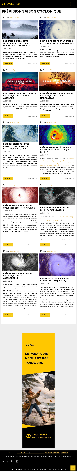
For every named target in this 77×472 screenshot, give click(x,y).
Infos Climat (50, 70)
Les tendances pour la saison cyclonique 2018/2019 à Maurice (57, 42)
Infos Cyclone (14, 17)
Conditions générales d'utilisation (35, 469)
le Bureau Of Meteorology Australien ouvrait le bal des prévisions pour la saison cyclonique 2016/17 (57, 219)
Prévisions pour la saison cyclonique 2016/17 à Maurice (19, 206)
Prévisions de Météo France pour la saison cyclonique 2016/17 (55, 149)
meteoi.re (64, 453)
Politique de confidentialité (57, 469)
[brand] (11, 4)
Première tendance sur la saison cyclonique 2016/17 (54, 279)
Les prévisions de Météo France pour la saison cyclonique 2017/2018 (16, 146)
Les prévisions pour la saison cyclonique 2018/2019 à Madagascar (56, 95)
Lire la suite (8, 64)
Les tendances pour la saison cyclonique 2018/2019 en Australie (19, 95)
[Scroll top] (72, 467)
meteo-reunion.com (37, 453)
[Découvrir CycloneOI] (38, 390)
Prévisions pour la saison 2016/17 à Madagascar (54, 209)
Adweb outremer (23, 453)
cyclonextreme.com (52, 453)
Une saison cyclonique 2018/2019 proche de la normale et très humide (16, 43)
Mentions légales (16, 469)
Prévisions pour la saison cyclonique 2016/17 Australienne (17, 275)
